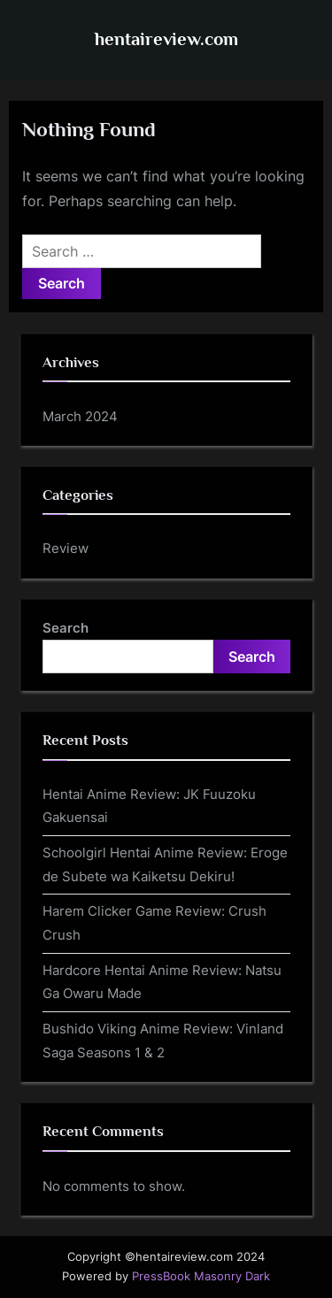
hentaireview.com (166, 39)
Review (65, 548)
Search (65, 627)
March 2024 (80, 416)
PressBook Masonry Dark (201, 1276)
